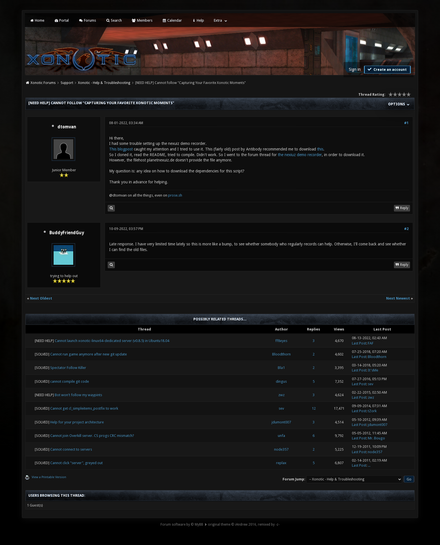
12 (314, 408)
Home (36, 20)
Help (198, 20)
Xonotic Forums (43, 83)
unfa (281, 436)
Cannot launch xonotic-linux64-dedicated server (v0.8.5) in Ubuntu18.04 (112, 341)
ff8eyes (281, 341)
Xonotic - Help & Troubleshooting (104, 83)
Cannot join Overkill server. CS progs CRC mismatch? (92, 436)
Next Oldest (41, 298)
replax (281, 463)
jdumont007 (281, 422)
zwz (281, 395)
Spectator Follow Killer (68, 368)
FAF (370, 343)
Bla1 (281, 368)
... (369, 465)
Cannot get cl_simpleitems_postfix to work (84, 408)
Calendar (172, 20)
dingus (281, 381)
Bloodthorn (281, 354)
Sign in (355, 69)
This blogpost (121, 149)
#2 (406, 229)
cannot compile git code (69, 381)
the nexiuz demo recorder (300, 154)
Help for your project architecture (77, 422)
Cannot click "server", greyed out (76, 463)
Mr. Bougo (376, 438)
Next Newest (398, 298)
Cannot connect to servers (71, 449)
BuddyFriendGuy (66, 232)
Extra (218, 20)
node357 (281, 449)
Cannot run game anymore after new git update (88, 354)
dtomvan (67, 126)
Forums (87, 20)
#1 (406, 123)
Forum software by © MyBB (182, 524)
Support (67, 83)
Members (142, 20)
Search (114, 20)
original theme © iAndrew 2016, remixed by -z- (243, 524)
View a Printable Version (49, 477)
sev (370, 384)
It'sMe (373, 370)
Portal (61, 20)
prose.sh (175, 195)
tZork (372, 411)
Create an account (387, 69)
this (320, 149)
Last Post (359, 343)
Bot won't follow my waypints (78, 395)
